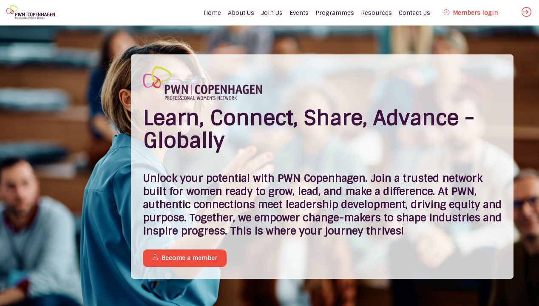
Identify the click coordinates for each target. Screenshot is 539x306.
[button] (470, 13)
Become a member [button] (184, 258)
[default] (212, 13)
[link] (241, 13)
